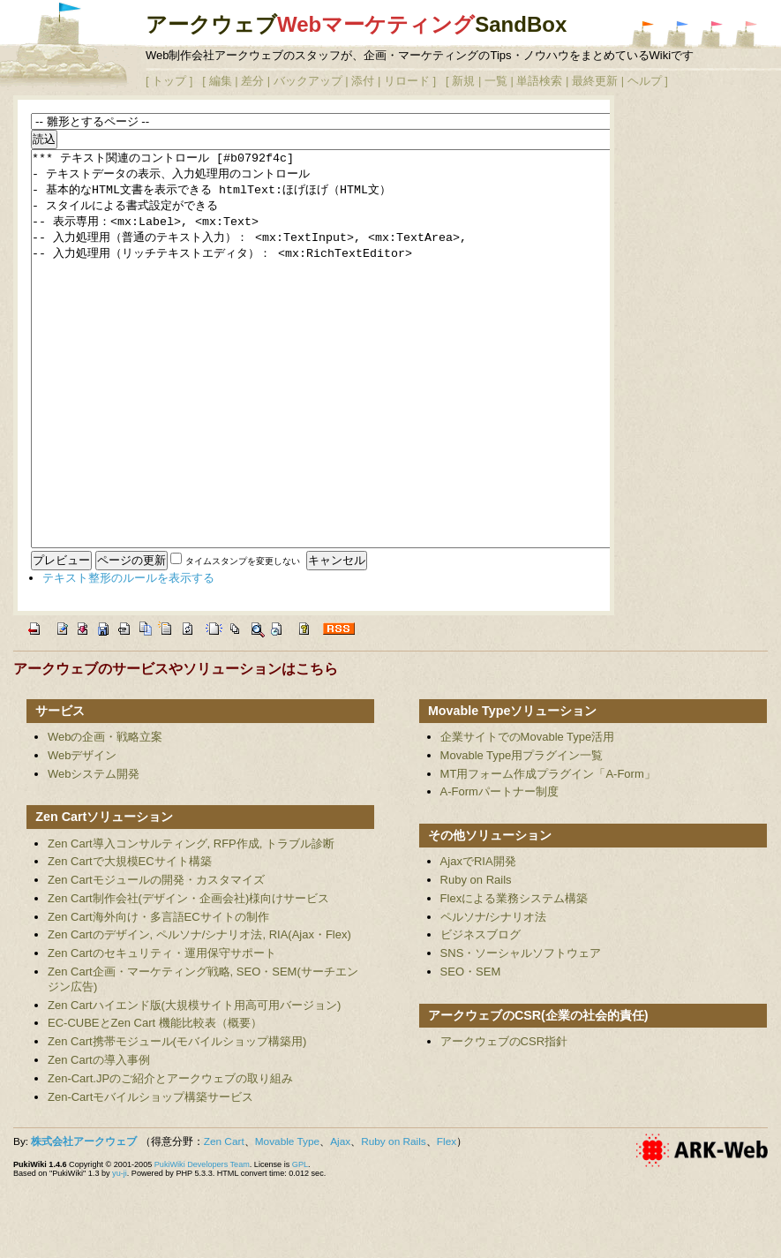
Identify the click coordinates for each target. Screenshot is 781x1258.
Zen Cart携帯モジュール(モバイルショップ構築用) (177, 1120)
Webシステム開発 (94, 853)
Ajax (340, 1221)
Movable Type (287, 1221)
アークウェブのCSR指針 (503, 1120)
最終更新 (595, 80)
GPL (300, 1243)
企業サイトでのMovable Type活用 (527, 816)
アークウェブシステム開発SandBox (643, 34)
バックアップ (308, 80)
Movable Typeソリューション (512, 790)
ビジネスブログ (480, 1014)
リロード (407, 80)
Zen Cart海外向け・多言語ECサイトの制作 (158, 996)
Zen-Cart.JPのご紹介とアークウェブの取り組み (170, 1157)
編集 (220, 80)
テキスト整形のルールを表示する (128, 657)
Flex (446, 1221)
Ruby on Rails (476, 959)
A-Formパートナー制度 (499, 871)
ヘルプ (644, 80)
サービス (60, 790)
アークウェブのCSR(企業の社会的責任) (538, 1095)
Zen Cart (224, 1221)
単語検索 (539, 80)
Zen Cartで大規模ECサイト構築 (130, 940)
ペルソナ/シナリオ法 (493, 996)
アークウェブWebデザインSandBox (712, 34)
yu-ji (119, 1252)
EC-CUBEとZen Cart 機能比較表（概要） (155, 1102)
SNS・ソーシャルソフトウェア (521, 1032)
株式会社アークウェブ (84, 1221)
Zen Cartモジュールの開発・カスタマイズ (156, 959)
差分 (252, 80)
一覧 (495, 80)
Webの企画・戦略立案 (105, 816)
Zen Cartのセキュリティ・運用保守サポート (162, 1032)
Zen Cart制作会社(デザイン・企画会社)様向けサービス (188, 977)
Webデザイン (82, 834)
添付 (362, 80)
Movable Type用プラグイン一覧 (522, 834)
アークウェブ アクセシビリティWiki (746, 34)
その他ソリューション (490, 915)
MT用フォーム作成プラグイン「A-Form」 (548, 853)
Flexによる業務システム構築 (514, 977)
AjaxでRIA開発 (478, 940)
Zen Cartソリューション (104, 896)
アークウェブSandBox (356, 24)
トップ (169, 80)
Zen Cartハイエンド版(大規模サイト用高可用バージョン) (194, 1084)
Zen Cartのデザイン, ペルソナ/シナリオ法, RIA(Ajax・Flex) (199, 1014)
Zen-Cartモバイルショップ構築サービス (150, 1176)
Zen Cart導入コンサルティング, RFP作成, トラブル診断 (191, 923)
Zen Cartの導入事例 (99, 1139)
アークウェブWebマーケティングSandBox (678, 34)
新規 (463, 80)
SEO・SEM (470, 1051)
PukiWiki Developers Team (202, 1243)
